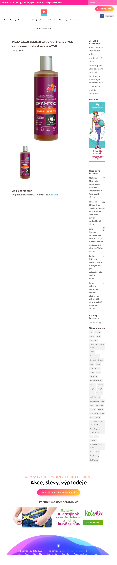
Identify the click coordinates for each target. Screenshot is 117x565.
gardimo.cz (92, 551)
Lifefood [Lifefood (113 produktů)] (99, 393)
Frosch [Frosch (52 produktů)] (92, 372)
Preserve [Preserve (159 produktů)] (100, 409)
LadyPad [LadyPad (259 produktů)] (92, 389)
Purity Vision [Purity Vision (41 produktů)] (94, 413)
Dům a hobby (22, 20)
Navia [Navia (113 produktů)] (92, 405)
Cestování (51, 20)
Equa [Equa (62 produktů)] (91, 368)
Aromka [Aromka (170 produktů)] (97, 332)
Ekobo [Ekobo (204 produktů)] (98, 364)
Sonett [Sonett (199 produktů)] (98, 417)
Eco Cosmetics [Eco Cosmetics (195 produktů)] (94, 356)
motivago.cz (80, 551)
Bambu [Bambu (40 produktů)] (92, 336)
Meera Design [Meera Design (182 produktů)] (94, 401)
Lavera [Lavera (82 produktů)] (92, 393)
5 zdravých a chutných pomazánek (94, 89)
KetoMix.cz (70, 502)
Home (6, 20)
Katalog (13, 20)
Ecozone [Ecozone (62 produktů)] (100, 360)
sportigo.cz (68, 551)
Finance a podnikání (66, 20)
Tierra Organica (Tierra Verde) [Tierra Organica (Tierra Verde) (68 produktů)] (95, 430)
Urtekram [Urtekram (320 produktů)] (93, 440)
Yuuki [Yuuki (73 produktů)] (97, 452)
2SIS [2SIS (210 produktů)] (91, 332)
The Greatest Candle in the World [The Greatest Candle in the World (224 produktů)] (96, 423)
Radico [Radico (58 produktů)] (102, 413)
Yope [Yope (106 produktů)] (91, 452)
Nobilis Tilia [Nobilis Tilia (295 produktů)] (99, 405)
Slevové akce (104, 9)
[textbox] (97, 322)
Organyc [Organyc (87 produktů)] (92, 409)
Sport (80, 20)
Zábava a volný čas (42, 28)
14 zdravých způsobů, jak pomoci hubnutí (96, 79)
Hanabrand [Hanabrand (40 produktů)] (93, 376)
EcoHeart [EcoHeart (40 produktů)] (93, 360)
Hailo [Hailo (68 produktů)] (98, 372)
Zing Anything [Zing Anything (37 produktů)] (94, 456)
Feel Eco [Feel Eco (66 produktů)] (97, 368)
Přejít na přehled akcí (58, 492)
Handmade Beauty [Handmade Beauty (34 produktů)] (96, 380)
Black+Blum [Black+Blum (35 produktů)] (93, 340)
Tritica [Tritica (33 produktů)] (96, 436)
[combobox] (97, 322)
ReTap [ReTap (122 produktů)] (92, 417)
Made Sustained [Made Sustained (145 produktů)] (95, 397)
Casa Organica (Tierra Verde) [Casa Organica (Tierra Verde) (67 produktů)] (97, 346)
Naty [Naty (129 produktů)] (102, 401)
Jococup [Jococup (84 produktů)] (100, 385)
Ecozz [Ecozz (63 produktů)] (92, 364)
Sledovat (109, 16)
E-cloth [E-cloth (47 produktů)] (92, 352)
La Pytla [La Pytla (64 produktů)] (100, 389)
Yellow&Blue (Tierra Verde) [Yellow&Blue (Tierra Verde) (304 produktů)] (96, 446)
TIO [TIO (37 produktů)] (91, 436)
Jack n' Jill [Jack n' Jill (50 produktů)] (93, 385)
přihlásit (54, 194)
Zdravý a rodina (37, 20)
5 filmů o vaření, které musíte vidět (96, 50)
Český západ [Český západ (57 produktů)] (94, 460)
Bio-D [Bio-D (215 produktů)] (98, 336)
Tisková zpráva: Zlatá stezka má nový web (96, 68)
